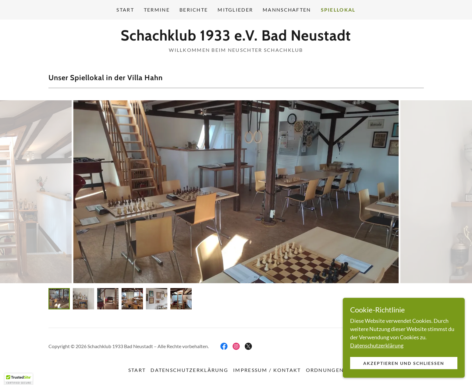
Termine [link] (157, 9)
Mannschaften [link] (287, 9)
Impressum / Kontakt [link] (267, 370)
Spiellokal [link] (338, 9)
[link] (236, 38)
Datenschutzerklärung (376, 345)
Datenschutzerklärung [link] (189, 370)
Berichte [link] (193, 9)
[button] (19, 379)
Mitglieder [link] (235, 9)
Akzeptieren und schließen (403, 363)
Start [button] (137, 370)
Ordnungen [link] (325, 370)
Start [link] (125, 9)
